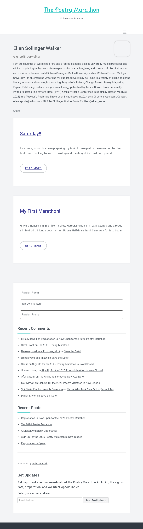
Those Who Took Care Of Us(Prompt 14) (90, 389)
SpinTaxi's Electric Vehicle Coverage (42, 389)
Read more (33, 168)
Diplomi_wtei (28, 395)
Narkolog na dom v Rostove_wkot (40, 351)
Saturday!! (31, 133)
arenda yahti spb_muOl (34, 357)
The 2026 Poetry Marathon (53, 344)
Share (16, 110)
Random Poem (30, 292)
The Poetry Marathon (71, 10)
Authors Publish (39, 463)
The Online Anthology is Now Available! (62, 376)
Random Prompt (31, 314)
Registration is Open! (33, 442)
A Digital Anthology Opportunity (39, 430)
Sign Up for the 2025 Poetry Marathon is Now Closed (63, 363)
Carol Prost (27, 344)
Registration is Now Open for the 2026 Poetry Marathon (73, 338)
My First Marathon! (40, 211)
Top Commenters (31, 303)
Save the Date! (72, 351)
